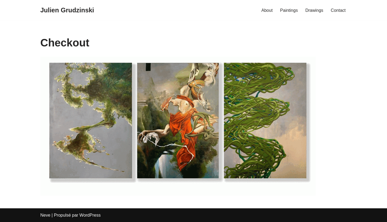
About (267, 10)
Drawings (314, 10)
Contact (338, 10)
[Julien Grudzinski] (67, 10)
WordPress (90, 215)
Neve (45, 215)
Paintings (289, 10)
